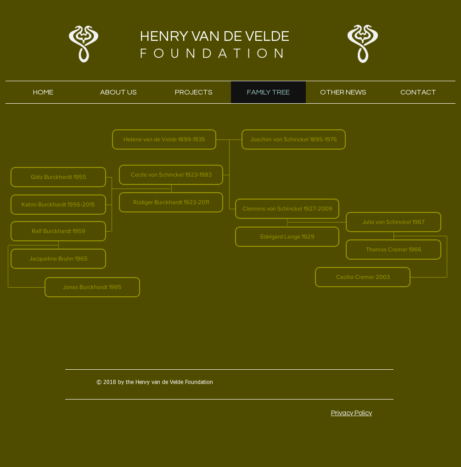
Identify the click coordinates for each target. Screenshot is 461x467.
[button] (164, 139)
